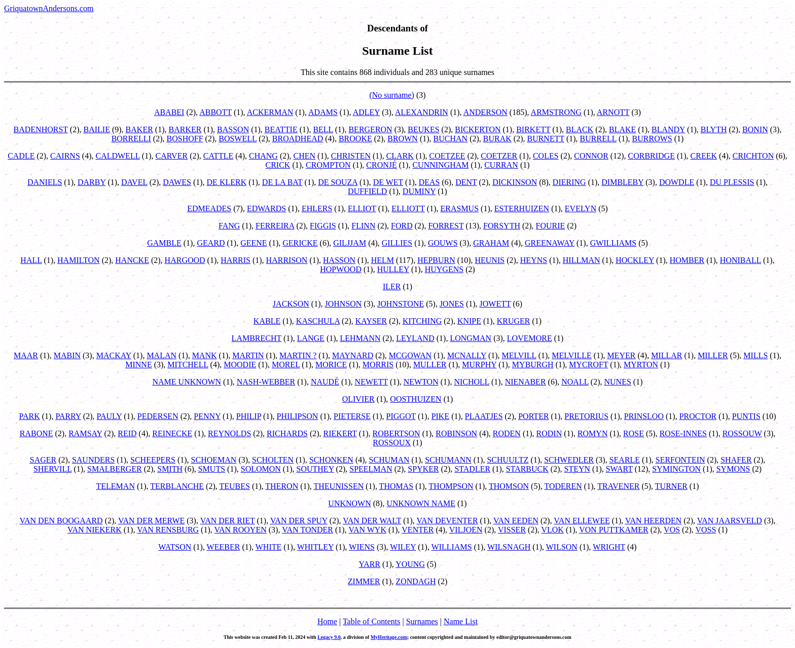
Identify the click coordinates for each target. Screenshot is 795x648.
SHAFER (735, 459)
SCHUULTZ (507, 459)
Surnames (422, 621)
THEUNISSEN (339, 486)
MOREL (286, 364)
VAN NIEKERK (94, 529)
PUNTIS (746, 416)
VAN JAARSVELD (729, 520)
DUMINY (419, 191)
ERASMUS (459, 208)
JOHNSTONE (400, 303)
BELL (323, 129)
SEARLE (624, 459)
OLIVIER (358, 399)
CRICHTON (753, 155)
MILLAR (666, 355)
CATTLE (218, 155)
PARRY (68, 416)
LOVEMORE (529, 338)
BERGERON (370, 129)
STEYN (577, 469)
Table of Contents (372, 621)
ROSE (633, 433)
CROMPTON (328, 165)
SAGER (43, 459)
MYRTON (641, 364)
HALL (31, 260)
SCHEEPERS (152, 459)
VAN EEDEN (515, 520)
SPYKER (423, 469)
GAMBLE (164, 243)
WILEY (403, 547)
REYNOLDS (229, 433)
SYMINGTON (676, 469)
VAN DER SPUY (299, 520)
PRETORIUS (586, 416)
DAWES (177, 182)
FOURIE (550, 225)
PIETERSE (352, 416)
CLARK (400, 155)
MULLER (430, 364)
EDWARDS (266, 208)
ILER (392, 286)
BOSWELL (238, 138)
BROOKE (355, 138)
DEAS (429, 182)
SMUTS (211, 469)
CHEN (305, 155)
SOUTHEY (315, 469)
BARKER (184, 129)
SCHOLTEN (273, 459)
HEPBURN (436, 260)
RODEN (507, 433)
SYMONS (733, 469)
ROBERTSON (396, 433)
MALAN (161, 355)
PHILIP (248, 416)
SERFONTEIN (680, 459)
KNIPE (469, 321)
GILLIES (397, 243)
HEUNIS (489, 260)
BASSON (233, 129)
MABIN (67, 355)
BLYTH (714, 129)
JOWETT (495, 303)
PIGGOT (401, 416)
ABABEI (169, 112)
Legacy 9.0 (329, 637)
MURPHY (479, 364)
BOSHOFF (185, 138)
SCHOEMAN (214, 459)
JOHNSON (343, 303)
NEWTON (421, 381)
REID (127, 433)
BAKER (139, 129)
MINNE (138, 364)
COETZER (499, 155)
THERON (281, 486)
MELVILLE (572, 355)
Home (327, 621)
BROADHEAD (297, 138)
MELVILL (519, 355)
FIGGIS (323, 225)
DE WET (388, 182)
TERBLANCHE (177, 486)
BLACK (579, 129)
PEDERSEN (157, 416)
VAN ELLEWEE (581, 520)
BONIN (755, 129)
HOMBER (687, 260)
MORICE (331, 364)
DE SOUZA (337, 182)
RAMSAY (85, 433)
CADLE (21, 155)
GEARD (211, 243)
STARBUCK (527, 469)
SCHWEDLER (569, 459)
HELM (382, 260)
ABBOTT (215, 112)
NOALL (575, 381)
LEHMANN (360, 338)
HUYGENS (444, 269)
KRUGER (513, 321)
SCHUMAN (389, 459)
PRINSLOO (644, 416)
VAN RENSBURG (168, 529)
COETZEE (447, 155)
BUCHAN (450, 138)
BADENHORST (41, 129)
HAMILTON (78, 260)
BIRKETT (533, 129)
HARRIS (235, 260)
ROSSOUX (392, 442)
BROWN (402, 138)
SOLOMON (261, 469)
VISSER (512, 529)
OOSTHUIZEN (415, 399)
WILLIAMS (451, 547)
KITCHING (422, 321)
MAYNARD (352, 355)
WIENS (362, 547)
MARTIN (248, 355)
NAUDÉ (325, 381)
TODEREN (563, 486)
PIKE (440, 416)
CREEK (704, 155)
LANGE (310, 338)
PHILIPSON (297, 416)
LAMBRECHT (256, 338)
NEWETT (371, 381)
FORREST (445, 225)
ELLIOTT (407, 208)
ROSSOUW (742, 433)
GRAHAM (491, 243)
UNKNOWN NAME (420, 503)
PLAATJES (484, 416)
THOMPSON (451, 486)
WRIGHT (609, 547)
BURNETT (545, 138)
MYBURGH (533, 364)
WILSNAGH (508, 547)
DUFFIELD (367, 191)
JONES (452, 303)
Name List (461, 621)
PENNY (207, 416)
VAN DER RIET (227, 520)
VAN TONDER (307, 529)
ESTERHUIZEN (521, 208)
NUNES (617, 381)
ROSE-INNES (683, 433)
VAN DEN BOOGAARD (60, 520)
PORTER (533, 416)
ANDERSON (485, 112)
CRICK (277, 165)
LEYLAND (415, 338)
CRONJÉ (381, 165)
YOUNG (410, 564)
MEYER (621, 355)
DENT (466, 182)
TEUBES (234, 486)
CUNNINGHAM (440, 165)
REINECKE (172, 433)
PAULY (109, 416)
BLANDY (668, 129)
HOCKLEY (635, 260)
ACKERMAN (270, 112)
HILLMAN (581, 260)
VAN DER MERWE (151, 520)
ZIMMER (364, 581)
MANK (204, 355)
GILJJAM (349, 243)
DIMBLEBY (622, 182)
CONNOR (591, 155)
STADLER (472, 469)
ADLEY (366, 112)
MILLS (755, 355)
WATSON (174, 547)
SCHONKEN (331, 459)
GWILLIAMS (613, 243)
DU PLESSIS (732, 182)
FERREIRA (275, 225)
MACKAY (113, 355)
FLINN (363, 225)
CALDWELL (117, 155)
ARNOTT (613, 112)
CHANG (263, 155)
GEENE (253, 243)
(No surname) (391, 95)
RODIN (549, 433)
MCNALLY (466, 355)
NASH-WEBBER (266, 381)
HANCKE (132, 260)
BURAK (497, 138)
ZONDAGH (415, 581)
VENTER (417, 529)
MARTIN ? (297, 355)
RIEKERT (340, 433)
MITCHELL (187, 364)
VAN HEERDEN (653, 520)
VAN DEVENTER (447, 520)
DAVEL (134, 182)
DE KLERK (227, 182)
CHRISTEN (351, 155)
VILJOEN (466, 529)
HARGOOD (185, 260)
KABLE (267, 321)
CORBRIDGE (651, 155)
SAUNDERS (93, 459)
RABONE (36, 433)
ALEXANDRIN (421, 112)
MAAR (26, 355)
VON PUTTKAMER (613, 529)
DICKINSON (514, 182)
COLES (546, 155)
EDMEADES (209, 208)
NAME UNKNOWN (187, 381)
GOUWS (443, 243)
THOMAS (396, 486)
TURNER (671, 486)
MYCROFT (588, 364)
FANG (229, 225)
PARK (29, 416)
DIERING (569, 182)
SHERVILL (52, 469)
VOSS (705, 529)
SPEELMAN (370, 469)
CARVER (172, 155)
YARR (369, 564)
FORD (402, 225)
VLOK (552, 529)
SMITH (170, 469)
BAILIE (97, 129)
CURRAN (501, 165)
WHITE (269, 547)
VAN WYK (367, 529)
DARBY (91, 182)
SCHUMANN (448, 459)
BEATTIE (281, 129)
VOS (672, 529)
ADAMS (323, 112)
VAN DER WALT (372, 520)
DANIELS (44, 182)
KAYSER (371, 321)
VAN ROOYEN (240, 529)
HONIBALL (740, 260)
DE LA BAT (282, 182)
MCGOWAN (410, 355)
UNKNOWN (349, 503)
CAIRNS (65, 155)
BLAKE (622, 129)
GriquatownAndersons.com (48, 8)
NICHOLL (471, 381)
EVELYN (580, 208)
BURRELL (598, 138)
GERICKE (299, 243)
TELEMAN (115, 486)
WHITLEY (315, 547)
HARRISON (287, 260)
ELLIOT (362, 208)
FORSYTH (501, 225)
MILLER (713, 355)
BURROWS (652, 138)
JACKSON (291, 303)
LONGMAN (470, 338)
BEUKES (423, 129)
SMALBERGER (114, 469)
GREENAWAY (549, 243)
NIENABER (525, 381)
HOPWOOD (341, 269)
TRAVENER (618, 486)
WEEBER (223, 547)
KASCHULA (318, 321)
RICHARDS (287, 433)
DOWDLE (676, 182)
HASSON (339, 260)
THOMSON (509, 486)
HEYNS (533, 260)
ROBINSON (456, 433)
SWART (619, 469)
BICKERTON (477, 129)
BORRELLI (131, 138)
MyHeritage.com (389, 637)
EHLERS (317, 208)
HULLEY (393, 269)
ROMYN (592, 433)
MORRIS (378, 364)
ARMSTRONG (556, 112)
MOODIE (240, 364)
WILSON (561, 547)
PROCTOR (698, 416)
